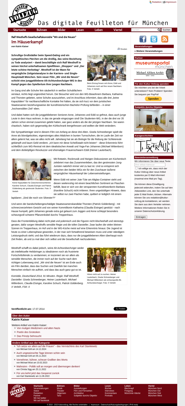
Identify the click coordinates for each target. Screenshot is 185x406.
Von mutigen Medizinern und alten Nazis (38, 328)
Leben (99, 30)
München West (155, 395)
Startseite (19, 30)
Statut (36, 391)
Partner (37, 395)
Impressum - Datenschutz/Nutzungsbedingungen (109, 405)
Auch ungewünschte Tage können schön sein (41, 353)
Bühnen (42, 30)
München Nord (155, 388)
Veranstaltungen (41, 388)
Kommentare (111, 393)
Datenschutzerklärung (153, 211)
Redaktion (155, 2)
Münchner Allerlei (132, 393)
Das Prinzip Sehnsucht (29, 336)
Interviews (109, 391)
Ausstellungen (80, 388)
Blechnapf (129, 388)
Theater (60, 391)
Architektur (79, 393)
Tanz (59, 395)
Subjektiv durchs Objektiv (85, 395)
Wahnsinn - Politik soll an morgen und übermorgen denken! (48, 366)
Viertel (117, 30)
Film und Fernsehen (83, 391)
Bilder (61, 30)
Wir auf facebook (41, 400)
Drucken (122, 49)
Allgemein (61, 393)
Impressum (169, 2)
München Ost (154, 391)
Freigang (129, 391)
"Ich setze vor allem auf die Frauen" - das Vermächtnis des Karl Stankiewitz (57, 346)
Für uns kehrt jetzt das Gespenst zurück (38, 373)
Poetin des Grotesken (28, 332)
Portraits (109, 395)
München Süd (154, 393)
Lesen (80, 30)
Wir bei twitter (40, 398)
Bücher (108, 388)
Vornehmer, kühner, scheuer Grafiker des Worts (42, 359)
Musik (59, 388)
